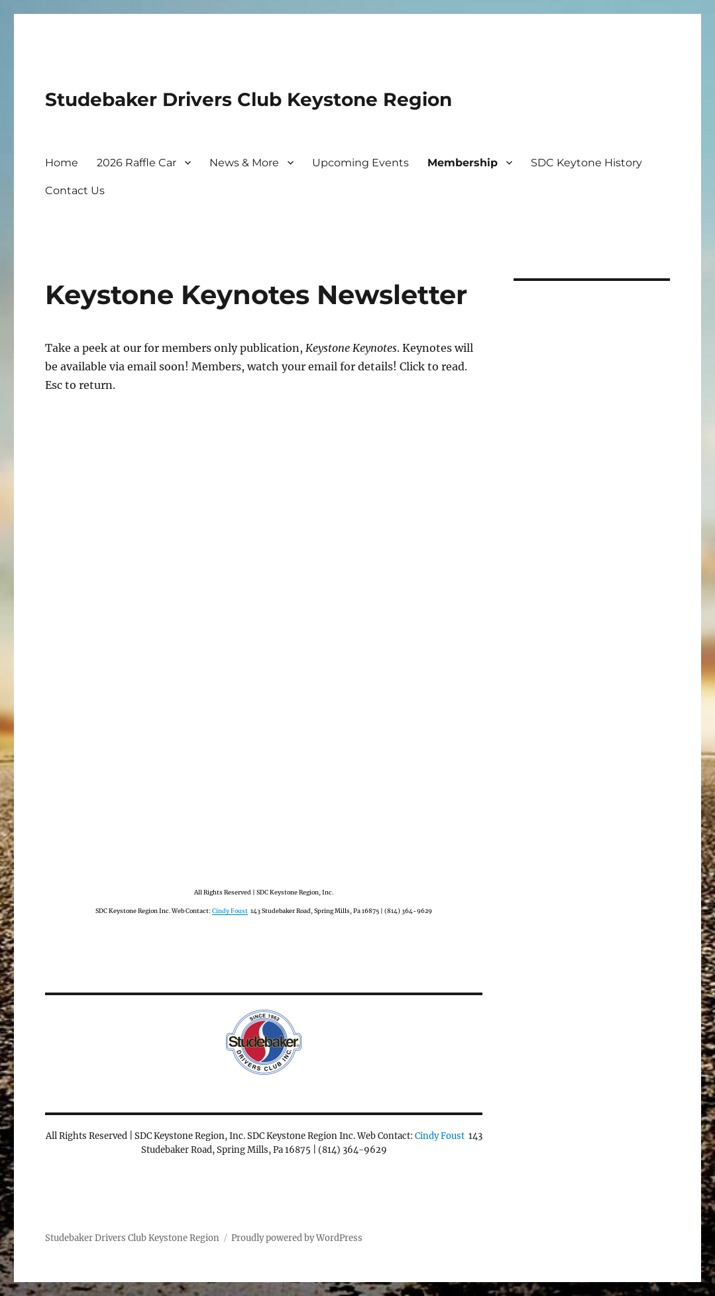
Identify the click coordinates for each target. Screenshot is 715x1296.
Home (61, 162)
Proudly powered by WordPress (296, 1238)
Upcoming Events (360, 162)
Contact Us (75, 190)
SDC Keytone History (586, 162)
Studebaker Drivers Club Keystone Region (248, 99)
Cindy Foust (230, 910)
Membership (462, 162)
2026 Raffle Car (136, 162)
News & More (244, 162)
